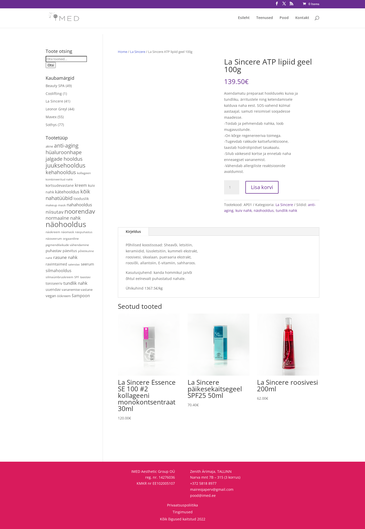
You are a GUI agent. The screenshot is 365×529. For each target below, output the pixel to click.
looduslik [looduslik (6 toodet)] (81, 198)
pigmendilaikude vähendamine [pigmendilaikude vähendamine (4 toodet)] (67, 245)
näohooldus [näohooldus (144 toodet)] (66, 224)
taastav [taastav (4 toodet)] (85, 277)
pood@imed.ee (203, 495)
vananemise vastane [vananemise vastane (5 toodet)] (77, 289)
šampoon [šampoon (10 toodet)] (81, 295)
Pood (284, 18)
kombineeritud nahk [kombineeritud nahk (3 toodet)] (59, 179)
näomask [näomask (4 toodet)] (67, 232)
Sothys (51, 124)
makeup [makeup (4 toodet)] (51, 205)
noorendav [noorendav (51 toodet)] (79, 211)
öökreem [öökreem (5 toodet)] (64, 296)
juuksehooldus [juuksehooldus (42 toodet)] (65, 165)
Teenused (264, 18)
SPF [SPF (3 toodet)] (76, 277)
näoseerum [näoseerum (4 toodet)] (54, 238)
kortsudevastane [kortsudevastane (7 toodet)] (60, 185)
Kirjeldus (133, 231)
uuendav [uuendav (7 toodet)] (53, 289)
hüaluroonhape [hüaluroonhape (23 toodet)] (64, 152)
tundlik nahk (286, 210)
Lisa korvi (262, 187)
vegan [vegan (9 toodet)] (51, 295)
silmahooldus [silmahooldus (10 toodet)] (58, 270)
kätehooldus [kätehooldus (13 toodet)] (67, 192)
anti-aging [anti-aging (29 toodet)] (66, 145)
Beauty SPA (55, 85)
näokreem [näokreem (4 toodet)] (53, 232)
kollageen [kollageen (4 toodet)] (84, 173)
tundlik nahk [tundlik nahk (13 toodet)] (75, 283)
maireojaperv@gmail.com (211, 489)
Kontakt (302, 18)
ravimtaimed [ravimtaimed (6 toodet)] (56, 264)
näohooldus (264, 210)
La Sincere (137, 51)
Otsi (51, 65)
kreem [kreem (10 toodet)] (81, 185)
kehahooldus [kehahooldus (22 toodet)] (61, 172)
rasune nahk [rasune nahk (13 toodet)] (65, 257)
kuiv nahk (243, 210)
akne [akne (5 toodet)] (49, 146)
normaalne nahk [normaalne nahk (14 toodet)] (63, 218)
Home (122, 51)
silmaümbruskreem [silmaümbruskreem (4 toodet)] (59, 277)
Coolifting (54, 93)
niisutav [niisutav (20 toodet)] (54, 211)
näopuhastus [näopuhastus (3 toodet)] (83, 232)
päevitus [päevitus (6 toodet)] (70, 250)
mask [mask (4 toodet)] (62, 205)
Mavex (51, 116)
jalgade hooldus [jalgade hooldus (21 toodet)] (64, 158)
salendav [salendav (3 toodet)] (74, 264)
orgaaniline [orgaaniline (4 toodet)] (71, 238)
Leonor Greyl (56, 109)
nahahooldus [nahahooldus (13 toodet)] (79, 205)
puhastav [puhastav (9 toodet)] (54, 250)
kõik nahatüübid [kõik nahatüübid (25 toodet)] (68, 194)
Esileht (244, 18)
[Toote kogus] (231, 187)
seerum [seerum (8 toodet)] (87, 264)
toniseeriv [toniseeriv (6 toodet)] (54, 283)
